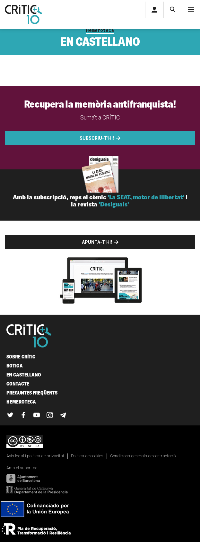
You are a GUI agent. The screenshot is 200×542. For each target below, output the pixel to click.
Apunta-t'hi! (97, 242)
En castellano (23, 375)
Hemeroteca (100, 30)
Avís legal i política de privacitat (35, 455)
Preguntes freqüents (31, 393)
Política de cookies (87, 455)
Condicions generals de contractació (143, 455)
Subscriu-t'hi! (97, 138)
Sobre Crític (20, 357)
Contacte (17, 384)
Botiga (14, 366)
